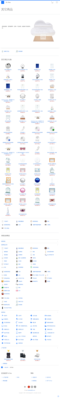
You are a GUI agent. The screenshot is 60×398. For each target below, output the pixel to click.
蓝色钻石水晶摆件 (37, 181)
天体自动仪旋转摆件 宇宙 (23, 67)
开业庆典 (20, 322)
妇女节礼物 (6, 332)
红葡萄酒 (20, 251)
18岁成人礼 (6, 339)
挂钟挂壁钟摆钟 (50, 251)
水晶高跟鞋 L (37, 150)
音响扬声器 (35, 281)
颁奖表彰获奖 (50, 322)
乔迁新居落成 (7, 322)
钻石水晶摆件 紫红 (22, 191)
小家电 (48, 224)
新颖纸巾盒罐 (7, 290)
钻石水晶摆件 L (23, 181)
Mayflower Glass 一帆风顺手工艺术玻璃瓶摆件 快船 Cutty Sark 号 (37, 119)
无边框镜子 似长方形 (52, 97)
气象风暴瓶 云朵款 (8, 108)
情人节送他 (21, 339)
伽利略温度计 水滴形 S (8, 77)
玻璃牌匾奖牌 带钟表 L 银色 (37, 108)
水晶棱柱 (8, 211)
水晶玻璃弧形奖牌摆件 (22, 161)
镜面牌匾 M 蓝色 (37, 67)
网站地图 (5, 380)
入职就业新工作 (50, 332)
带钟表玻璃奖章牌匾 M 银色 (37, 87)
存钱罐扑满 (6, 287)
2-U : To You (6, 2)
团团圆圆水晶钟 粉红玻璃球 (37, 130)
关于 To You (49, 380)
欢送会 (5, 336)
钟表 (48, 221)
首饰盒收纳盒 (7, 278)
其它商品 (20, 298)
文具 (19, 224)
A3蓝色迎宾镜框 (52, 191)
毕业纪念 (49, 339)
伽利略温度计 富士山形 (52, 118)
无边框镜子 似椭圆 (37, 97)
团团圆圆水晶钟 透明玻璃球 (22, 140)
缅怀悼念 (35, 336)
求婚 (34, 329)
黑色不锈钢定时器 (8, 67)
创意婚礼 (49, 315)
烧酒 (19, 264)
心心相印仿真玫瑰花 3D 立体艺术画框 (22, 151)
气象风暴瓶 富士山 (22, 118)
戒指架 (5, 275)
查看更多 (5, 363)
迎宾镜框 (20, 51)
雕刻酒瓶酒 (21, 221)
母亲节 (5, 315)
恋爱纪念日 (21, 329)
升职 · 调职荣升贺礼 (22, 326)
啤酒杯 (5, 261)
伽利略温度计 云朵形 (52, 87)
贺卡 (19, 290)
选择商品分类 (4, 244)
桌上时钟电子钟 (50, 254)
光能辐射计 (23, 77)
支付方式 (49, 377)
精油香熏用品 (7, 281)
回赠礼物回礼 (36, 319)
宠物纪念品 (49, 329)
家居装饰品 (35, 221)
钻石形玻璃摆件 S (8, 191)
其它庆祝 (35, 326)
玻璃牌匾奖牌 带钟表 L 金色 (22, 108)
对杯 (5, 267)
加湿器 (48, 281)
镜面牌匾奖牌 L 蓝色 (8, 87)
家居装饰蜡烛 (35, 267)
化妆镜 (5, 301)
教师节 (19, 332)
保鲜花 (34, 257)
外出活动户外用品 (8, 307)
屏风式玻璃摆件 (8, 118)
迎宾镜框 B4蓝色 (37, 171)
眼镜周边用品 (7, 304)
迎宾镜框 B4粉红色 (22, 171)
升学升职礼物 (7, 343)
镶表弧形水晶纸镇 (37, 140)
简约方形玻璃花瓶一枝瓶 (52, 150)
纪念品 (5, 326)
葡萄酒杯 (6, 251)
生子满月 (20, 319)
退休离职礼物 (36, 332)
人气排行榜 (3, 348)
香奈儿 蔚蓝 (23, 356)
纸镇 (19, 287)
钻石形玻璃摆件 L (37, 201)
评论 (18, 377)
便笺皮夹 (20, 281)
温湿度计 (6, 284)
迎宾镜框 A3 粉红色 (22, 201)
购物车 (52, 2)
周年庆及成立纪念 (51, 326)
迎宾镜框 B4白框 (8, 171)
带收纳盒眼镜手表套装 (8, 356)
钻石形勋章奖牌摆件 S (52, 140)
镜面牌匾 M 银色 (52, 67)
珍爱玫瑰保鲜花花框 (52, 201)
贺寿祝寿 (49, 319)
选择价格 (3, 241)
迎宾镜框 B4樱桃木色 (52, 161)
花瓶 (34, 254)
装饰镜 (34, 264)
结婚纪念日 (6, 329)
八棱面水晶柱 (52, 181)
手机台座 (35, 278)
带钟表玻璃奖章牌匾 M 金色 (22, 87)
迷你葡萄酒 (20, 267)
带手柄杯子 (6, 264)
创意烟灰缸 (20, 284)
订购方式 (34, 377)
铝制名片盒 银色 (37, 356)
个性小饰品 (6, 228)
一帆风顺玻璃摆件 (52, 171)
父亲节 (19, 315)
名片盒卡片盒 (21, 278)
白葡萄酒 (20, 254)
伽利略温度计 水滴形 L (52, 108)
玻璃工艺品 (6, 51)
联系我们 (34, 380)
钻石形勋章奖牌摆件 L (37, 161)
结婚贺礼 (6, 319)
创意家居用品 (7, 224)
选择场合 (3, 312)
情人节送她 (35, 339)
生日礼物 (35, 315)
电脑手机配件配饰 (37, 224)
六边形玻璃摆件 (8, 161)
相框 (34, 251)
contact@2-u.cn (31, 390)
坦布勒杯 (6, 257)
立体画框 (35, 261)
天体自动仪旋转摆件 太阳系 (37, 77)
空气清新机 (49, 278)
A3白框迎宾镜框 (37, 191)
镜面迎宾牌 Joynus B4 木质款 (8, 181)
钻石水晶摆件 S (23, 97)
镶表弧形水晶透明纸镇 (8, 130)
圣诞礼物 (20, 343)
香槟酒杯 (6, 254)
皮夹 (19, 275)
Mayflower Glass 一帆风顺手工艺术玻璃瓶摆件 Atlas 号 (8, 151)
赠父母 (34, 322)
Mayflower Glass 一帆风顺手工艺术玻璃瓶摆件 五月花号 (8, 98)
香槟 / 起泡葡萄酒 (22, 257)
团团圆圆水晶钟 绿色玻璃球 (52, 130)
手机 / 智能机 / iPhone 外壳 (38, 275)
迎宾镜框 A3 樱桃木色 (8, 201)
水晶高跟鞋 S (23, 130)
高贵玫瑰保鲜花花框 (23, 211)
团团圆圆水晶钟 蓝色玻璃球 (8, 140)
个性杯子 (6, 221)
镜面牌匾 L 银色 (52, 77)
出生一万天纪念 (22, 336)
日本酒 (19, 261)
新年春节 (49, 336)
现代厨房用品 (7, 293)
